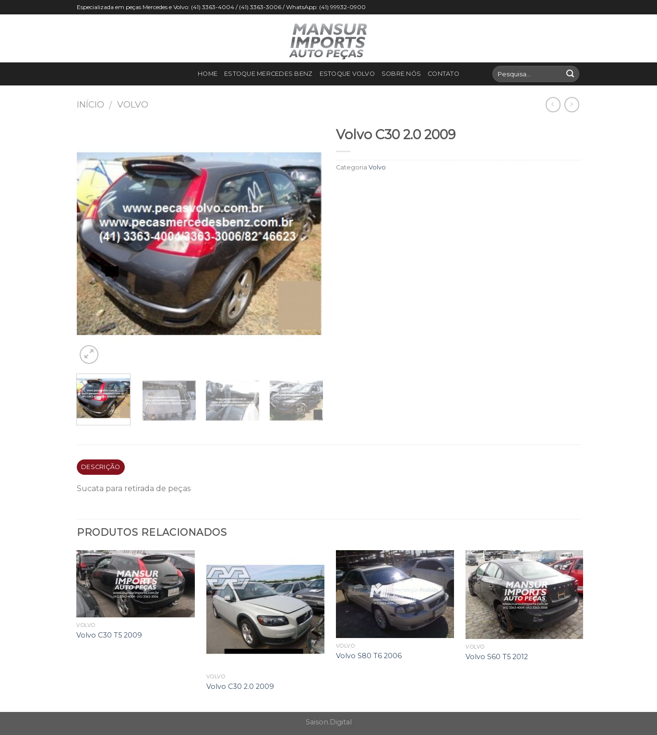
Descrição (100, 466)
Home (207, 73)
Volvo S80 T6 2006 (369, 655)
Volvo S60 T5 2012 (497, 656)
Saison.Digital (329, 722)
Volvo (132, 104)
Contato (443, 73)
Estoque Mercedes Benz (268, 73)
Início (90, 104)
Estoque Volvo (347, 73)
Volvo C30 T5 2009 (109, 635)
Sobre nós (401, 73)
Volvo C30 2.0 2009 (240, 686)
